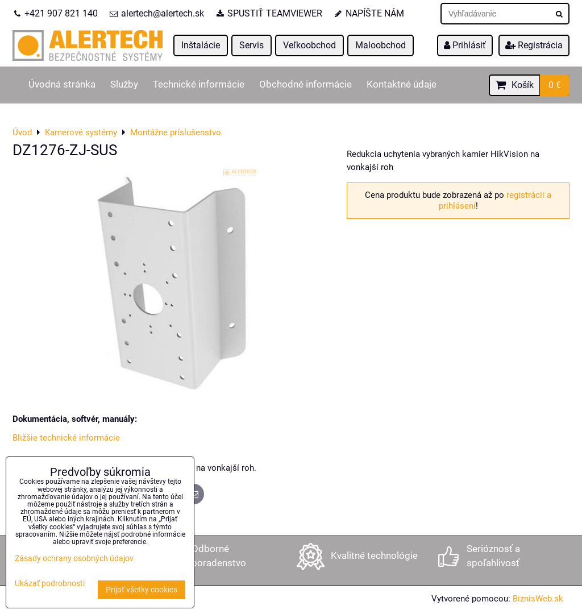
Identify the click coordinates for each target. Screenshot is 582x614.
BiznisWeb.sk (538, 599)
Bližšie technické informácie (66, 438)
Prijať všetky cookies (141, 590)
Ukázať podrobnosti (50, 583)
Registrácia (534, 45)
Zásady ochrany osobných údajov (74, 558)
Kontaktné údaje (401, 84)
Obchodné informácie (305, 84)
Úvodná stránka (61, 84)
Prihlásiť (465, 45)
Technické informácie (198, 84)
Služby (124, 84)
